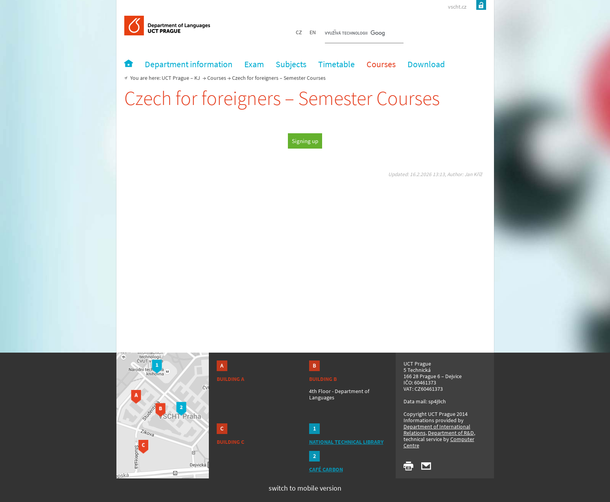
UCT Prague (175, 77)
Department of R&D (451, 432)
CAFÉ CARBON (326, 469)
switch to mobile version (305, 488)
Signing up (305, 141)
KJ (197, 77)
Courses (216, 77)
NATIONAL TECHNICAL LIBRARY (346, 441)
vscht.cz (457, 6)
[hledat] (355, 33)
